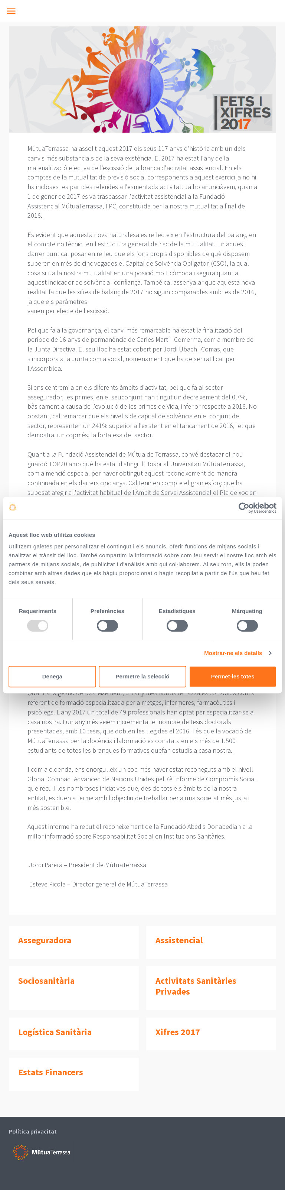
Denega (52, 676)
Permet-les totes (233, 676)
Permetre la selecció (142, 676)
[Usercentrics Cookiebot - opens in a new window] (244, 507)
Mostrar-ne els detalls (233, 653)
